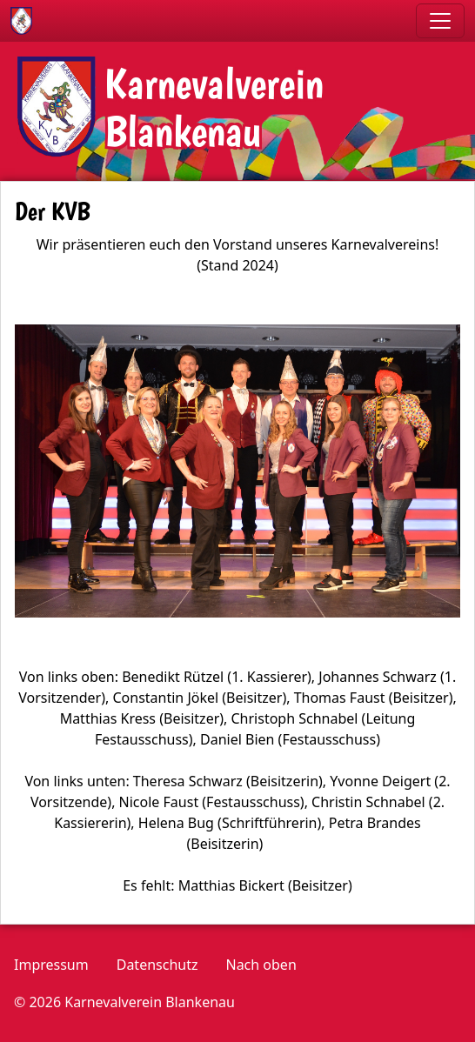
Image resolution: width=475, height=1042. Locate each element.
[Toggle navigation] (440, 20)
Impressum (51, 964)
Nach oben (260, 964)
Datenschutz (157, 964)
